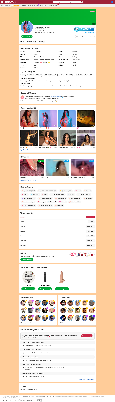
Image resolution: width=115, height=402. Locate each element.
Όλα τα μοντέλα (5, 5)
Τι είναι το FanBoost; (89, 32)
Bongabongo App (53, 5)
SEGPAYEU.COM (50, 396)
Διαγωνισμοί (43, 5)
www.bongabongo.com (25, 396)
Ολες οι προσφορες (33, 5)
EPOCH (44, 396)
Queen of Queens (56, 96)
